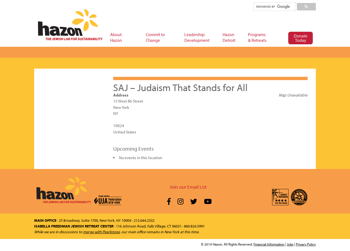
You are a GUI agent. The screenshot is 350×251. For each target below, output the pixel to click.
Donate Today (300, 38)
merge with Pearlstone (101, 231)
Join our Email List (188, 187)
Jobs (290, 244)
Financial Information (268, 244)
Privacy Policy (306, 244)
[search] (274, 6)
